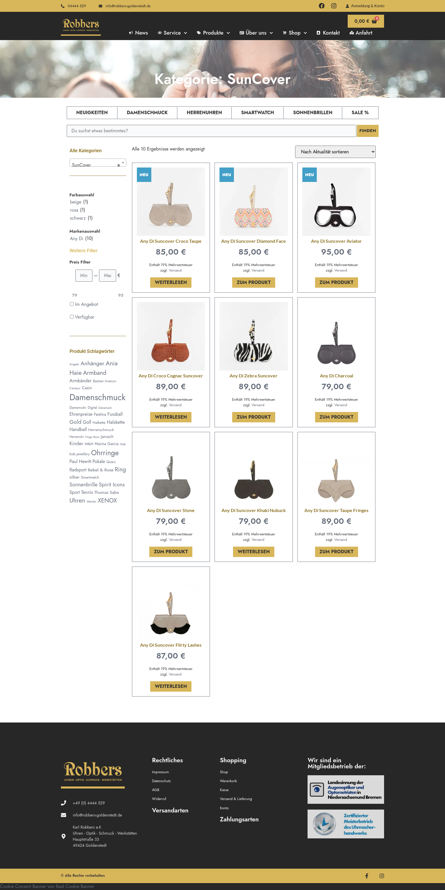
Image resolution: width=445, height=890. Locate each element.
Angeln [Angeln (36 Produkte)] (74, 364)
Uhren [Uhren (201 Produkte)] (77, 500)
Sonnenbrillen (312, 112)
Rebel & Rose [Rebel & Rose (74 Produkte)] (100, 469)
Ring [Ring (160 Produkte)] (120, 469)
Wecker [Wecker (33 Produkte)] (91, 501)
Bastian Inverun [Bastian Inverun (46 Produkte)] (104, 381)
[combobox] (98, 163)
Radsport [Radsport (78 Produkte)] (78, 469)
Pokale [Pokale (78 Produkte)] (98, 461)
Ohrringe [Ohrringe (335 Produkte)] (105, 453)
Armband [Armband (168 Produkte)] (94, 372)
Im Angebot (86, 304)
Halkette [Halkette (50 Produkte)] (99, 422)
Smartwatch (257, 112)
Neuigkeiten (92, 112)
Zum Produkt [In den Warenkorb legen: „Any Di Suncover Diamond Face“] (254, 282)
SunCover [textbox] (96, 165)
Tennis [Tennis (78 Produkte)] (87, 492)
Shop (295, 33)
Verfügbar (84, 317)
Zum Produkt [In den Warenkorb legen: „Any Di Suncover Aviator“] (336, 282)
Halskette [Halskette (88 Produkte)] (116, 422)
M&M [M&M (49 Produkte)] (89, 444)
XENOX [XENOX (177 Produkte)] (107, 500)
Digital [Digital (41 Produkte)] (92, 407)
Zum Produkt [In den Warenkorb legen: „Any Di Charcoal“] (336, 417)
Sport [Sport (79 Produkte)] (75, 492)
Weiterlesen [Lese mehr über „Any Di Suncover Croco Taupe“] (171, 282)
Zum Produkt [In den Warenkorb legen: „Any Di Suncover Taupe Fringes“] (336, 551)
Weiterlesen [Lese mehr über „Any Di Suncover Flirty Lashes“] (171, 686)
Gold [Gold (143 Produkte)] (75, 422)
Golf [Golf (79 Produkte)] (87, 422)
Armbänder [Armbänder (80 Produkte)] (81, 380)
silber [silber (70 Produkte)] (75, 477)
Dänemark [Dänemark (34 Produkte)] (105, 407)
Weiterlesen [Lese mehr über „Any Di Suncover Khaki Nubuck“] (254, 551)
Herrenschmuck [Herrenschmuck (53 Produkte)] (101, 429)
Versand (175, 270)
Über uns (256, 33)
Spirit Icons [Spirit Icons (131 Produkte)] (112, 484)
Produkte (213, 33)
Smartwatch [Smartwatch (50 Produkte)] (90, 477)
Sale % (359, 112)
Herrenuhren (204, 112)
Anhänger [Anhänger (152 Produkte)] (92, 363)
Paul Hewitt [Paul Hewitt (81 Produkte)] (80, 461)
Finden (367, 130)
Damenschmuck (147, 112)
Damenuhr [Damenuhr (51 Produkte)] (78, 407)
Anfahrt (361, 33)
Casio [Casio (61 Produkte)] (87, 388)
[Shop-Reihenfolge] (335, 152)
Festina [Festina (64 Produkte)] (100, 414)
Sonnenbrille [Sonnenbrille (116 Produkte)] (84, 484)
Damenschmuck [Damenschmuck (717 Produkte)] (98, 397)
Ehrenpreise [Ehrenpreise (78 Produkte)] (81, 414)
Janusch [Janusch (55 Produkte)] (107, 436)
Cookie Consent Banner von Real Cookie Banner (47, 886)
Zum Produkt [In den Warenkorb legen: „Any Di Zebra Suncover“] (254, 417)
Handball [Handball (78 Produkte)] (78, 429)
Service (172, 33)
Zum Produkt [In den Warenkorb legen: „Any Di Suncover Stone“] (171, 551)
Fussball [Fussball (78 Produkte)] (115, 414)
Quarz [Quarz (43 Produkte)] (111, 461)
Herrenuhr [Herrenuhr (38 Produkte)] (77, 436)
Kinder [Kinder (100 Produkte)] (76, 443)
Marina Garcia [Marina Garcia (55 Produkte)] (107, 444)
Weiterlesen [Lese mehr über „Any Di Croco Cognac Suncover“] (171, 417)
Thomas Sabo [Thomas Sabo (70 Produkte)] (106, 492)
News (138, 33)
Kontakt (328, 33)
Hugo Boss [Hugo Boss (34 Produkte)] (92, 436)
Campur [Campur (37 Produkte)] (75, 388)
